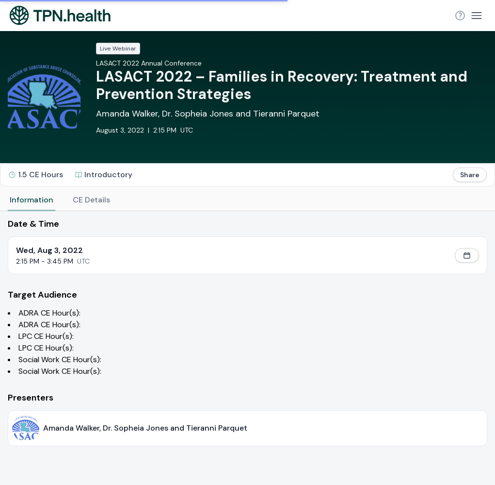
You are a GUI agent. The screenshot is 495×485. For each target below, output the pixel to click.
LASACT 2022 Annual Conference (149, 63)
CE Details (91, 200)
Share (469, 174)
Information (31, 200)
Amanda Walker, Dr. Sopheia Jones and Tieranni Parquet (207, 113)
